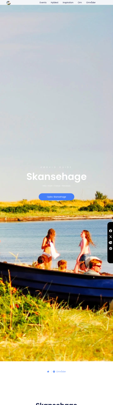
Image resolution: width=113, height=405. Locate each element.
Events (43, 2)
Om (80, 2)
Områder (91, 2)
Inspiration (68, 2)
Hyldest (54, 2)
